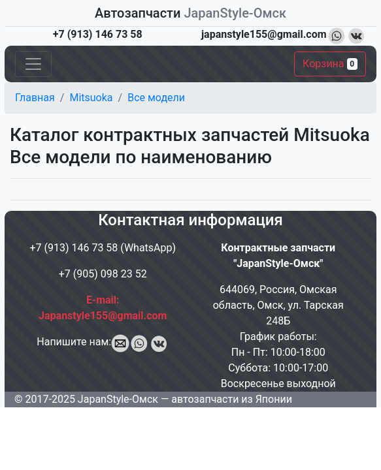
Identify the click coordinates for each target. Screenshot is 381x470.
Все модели (156, 97)
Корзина (330, 63)
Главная (35, 97)
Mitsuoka (90, 97)
